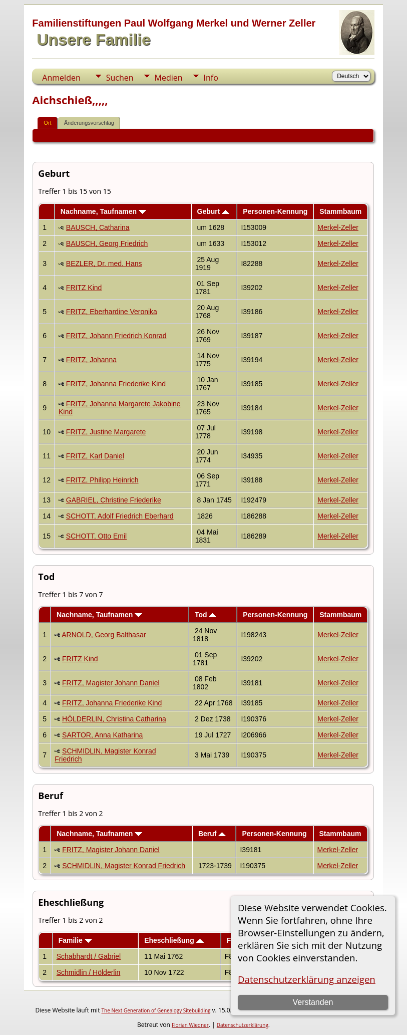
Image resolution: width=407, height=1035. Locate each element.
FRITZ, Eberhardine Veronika (111, 312)
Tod (206, 615)
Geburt (213, 211)
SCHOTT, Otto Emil (96, 536)
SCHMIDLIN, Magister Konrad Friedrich (123, 866)
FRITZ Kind (84, 288)
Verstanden (312, 1002)
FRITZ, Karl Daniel (95, 456)
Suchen (120, 77)
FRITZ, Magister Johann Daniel (111, 683)
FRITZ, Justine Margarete (106, 432)
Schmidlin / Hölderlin (89, 972)
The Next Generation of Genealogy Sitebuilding (156, 1010)
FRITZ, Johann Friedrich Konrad (116, 336)
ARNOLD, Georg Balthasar (104, 635)
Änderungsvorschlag (89, 123)
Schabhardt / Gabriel (89, 956)
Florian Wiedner (190, 1024)
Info (211, 77)
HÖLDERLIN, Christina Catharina (114, 719)
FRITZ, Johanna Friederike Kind (116, 384)
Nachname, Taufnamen (103, 211)
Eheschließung (173, 940)
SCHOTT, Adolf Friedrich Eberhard (120, 516)
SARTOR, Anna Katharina (102, 735)
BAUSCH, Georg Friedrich (107, 243)
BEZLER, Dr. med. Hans (104, 264)
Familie (75, 940)
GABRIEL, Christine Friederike (113, 500)
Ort (47, 123)
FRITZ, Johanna (91, 360)
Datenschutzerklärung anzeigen (306, 979)
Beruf (212, 834)
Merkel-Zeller (337, 227)
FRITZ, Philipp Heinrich (102, 480)
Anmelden (61, 77)
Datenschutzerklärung (242, 1024)
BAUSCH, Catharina (98, 227)
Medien (169, 77)
